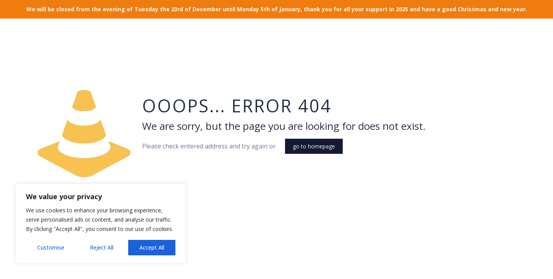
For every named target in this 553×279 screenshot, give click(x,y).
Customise (50, 247)
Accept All (151, 247)
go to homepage (314, 146)
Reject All (101, 247)
